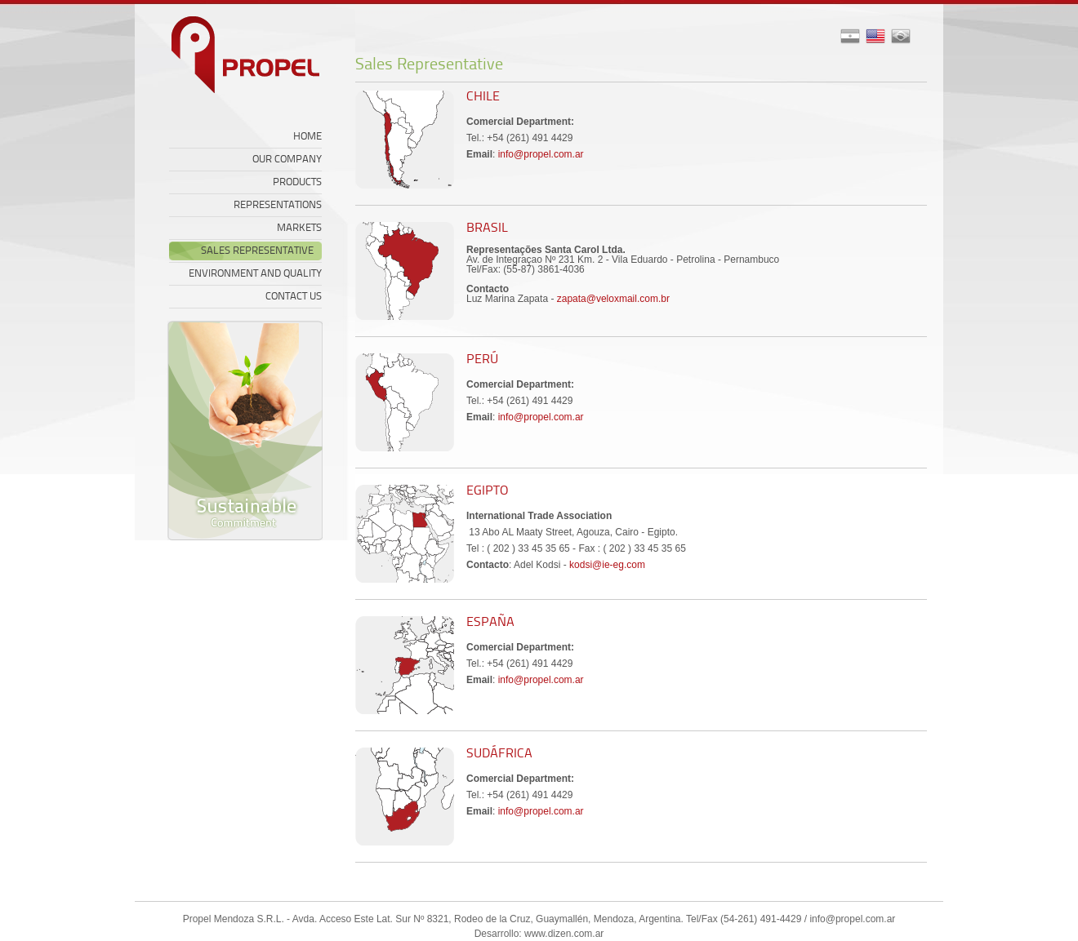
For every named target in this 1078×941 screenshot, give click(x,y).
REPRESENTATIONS (278, 205)
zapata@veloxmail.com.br (613, 298)
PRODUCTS (297, 182)
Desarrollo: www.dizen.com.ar (539, 933)
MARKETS (299, 228)
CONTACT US (293, 296)
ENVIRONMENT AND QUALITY (255, 274)
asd (901, 36)
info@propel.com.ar (541, 154)
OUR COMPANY (287, 159)
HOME (307, 136)
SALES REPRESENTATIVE (257, 251)
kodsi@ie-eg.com (607, 564)
